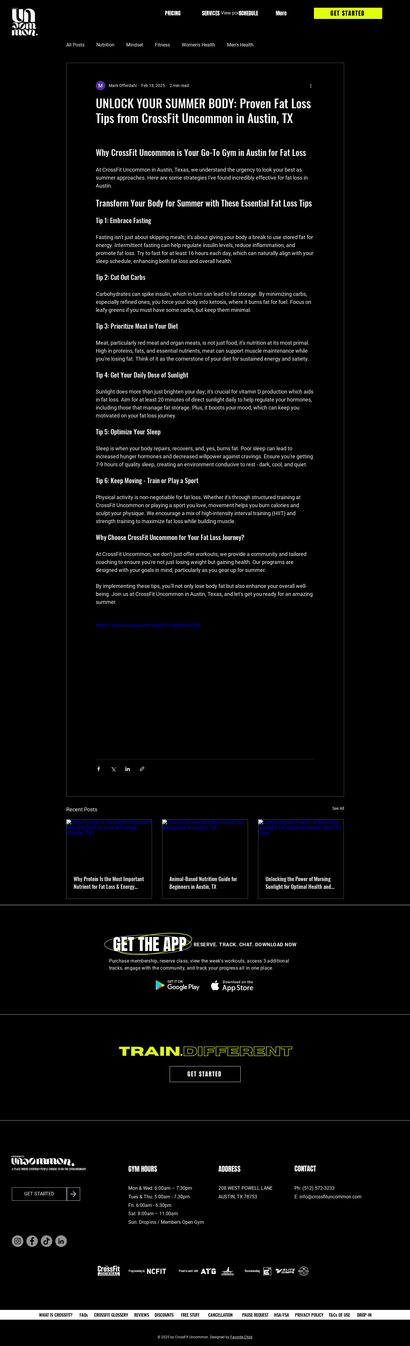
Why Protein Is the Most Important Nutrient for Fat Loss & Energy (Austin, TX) (109, 882)
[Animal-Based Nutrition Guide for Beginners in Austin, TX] (205, 844)
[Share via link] (142, 769)
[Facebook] (32, 1241)
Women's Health (198, 45)
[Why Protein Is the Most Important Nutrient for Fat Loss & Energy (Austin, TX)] (109, 844)
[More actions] (311, 85)
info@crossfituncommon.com (330, 1197)
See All (338, 808)
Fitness (162, 45)
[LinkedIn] (61, 1241)
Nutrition (105, 45)
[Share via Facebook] (98, 769)
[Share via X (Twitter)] (113, 769)
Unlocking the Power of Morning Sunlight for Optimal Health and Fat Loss (298, 882)
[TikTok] (46, 1241)
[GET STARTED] (348, 13)
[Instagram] (17, 1241)
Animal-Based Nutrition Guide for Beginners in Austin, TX (203, 882)
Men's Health (240, 45)
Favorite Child (241, 1337)
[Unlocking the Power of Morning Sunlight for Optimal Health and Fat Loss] (301, 844)
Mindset (134, 45)
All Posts (75, 45)
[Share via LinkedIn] (127, 769)
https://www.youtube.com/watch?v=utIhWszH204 (148, 625)
